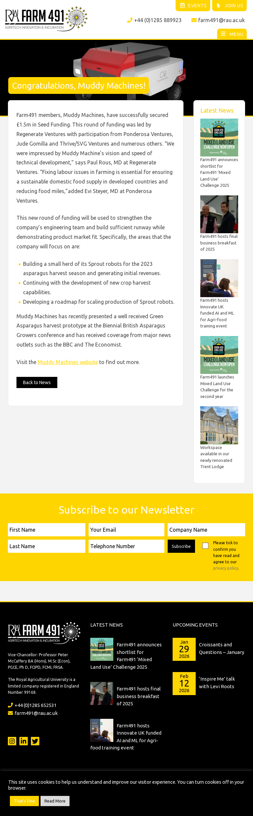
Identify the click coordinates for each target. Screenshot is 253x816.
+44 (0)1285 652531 (32, 705)
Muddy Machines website (68, 362)
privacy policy (225, 568)
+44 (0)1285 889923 (154, 20)
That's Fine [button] (24, 801)
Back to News (37, 382)
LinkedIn (23, 741)
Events (193, 6)
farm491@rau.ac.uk (218, 20)
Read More (55, 801)
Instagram (12, 741)
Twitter (35, 741)
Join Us (229, 6)
